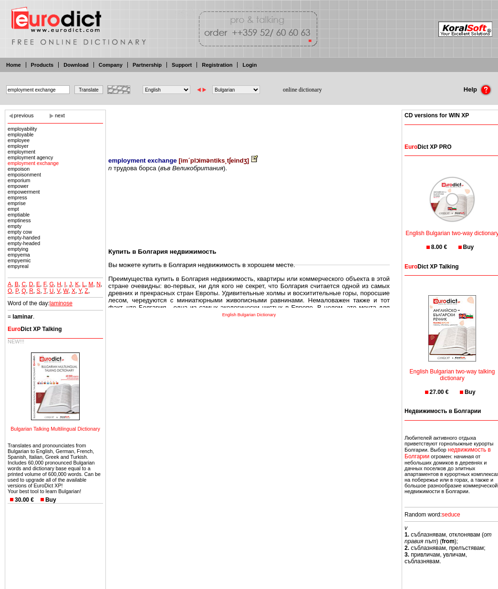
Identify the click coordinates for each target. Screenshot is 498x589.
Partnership (147, 65)
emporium (19, 180)
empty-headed (24, 243)
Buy (50, 499)
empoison (19, 169)
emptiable (19, 214)
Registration (217, 65)
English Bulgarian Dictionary (249, 314)
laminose (61, 303)
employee (19, 140)
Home (13, 65)
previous (24, 115)
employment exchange (33, 163)
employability (22, 129)
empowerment (24, 192)
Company (111, 65)
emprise (17, 203)
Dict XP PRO (428, 147)
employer (18, 146)
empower (18, 186)
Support (182, 65)
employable (21, 134)
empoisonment (24, 174)
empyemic (19, 260)
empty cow (20, 232)
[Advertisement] (249, 126)
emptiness (19, 220)
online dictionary (302, 89)
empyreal (18, 266)
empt (13, 209)
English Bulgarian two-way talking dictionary (452, 369)
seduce (451, 514)
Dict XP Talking (35, 329)
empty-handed (24, 237)
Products (42, 65)
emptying (18, 249)
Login (249, 65)
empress (17, 197)
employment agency (30, 157)
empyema (19, 255)
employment (21, 152)
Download (76, 65)
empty (14, 226)
